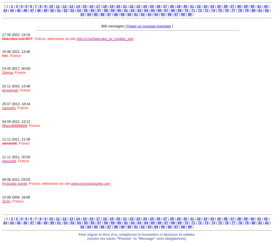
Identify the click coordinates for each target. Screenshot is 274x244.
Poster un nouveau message (149, 26)
